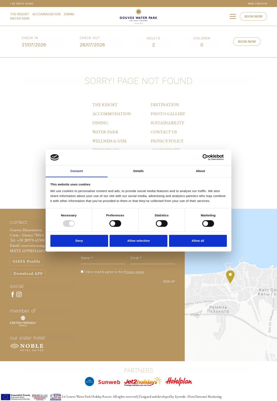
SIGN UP (169, 281)
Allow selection (138, 240)
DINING (69, 14)
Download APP (28, 273)
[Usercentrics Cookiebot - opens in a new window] (209, 157)
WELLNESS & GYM (109, 141)
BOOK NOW (253, 16)
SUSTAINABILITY (167, 122)
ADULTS (153, 38)
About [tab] (200, 171)
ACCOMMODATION (46, 14)
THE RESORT (19, 14)
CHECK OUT (90, 38)
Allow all (198, 240)
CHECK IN (30, 38)
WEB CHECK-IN (257, 3)
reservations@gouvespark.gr (43, 245)
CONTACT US (164, 131)
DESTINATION (165, 104)
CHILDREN (202, 38)
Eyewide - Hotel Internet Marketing (198, 396)
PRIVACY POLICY (167, 141)
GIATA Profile (27, 261)
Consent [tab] (76, 171)
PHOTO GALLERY (168, 113)
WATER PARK (20, 18)
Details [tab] (138, 171)
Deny (79, 240)
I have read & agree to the (114, 272)
